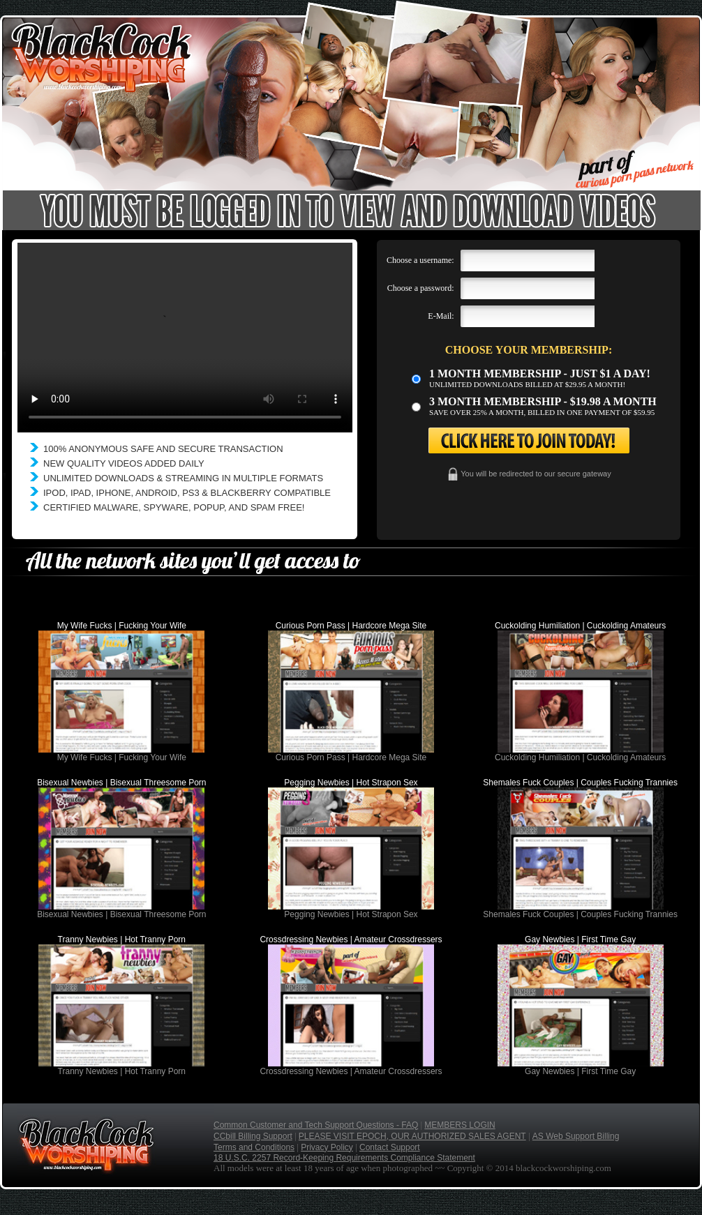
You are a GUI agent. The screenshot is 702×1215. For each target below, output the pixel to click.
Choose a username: (420, 260)
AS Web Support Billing (576, 1136)
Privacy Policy (327, 1147)
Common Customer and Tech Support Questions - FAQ (316, 1125)
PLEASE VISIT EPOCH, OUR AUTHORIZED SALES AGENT (412, 1136)
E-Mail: (441, 316)
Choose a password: (420, 288)
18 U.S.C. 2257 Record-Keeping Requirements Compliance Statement (344, 1158)
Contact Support (389, 1147)
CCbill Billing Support (253, 1136)
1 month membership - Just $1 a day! (539, 373)
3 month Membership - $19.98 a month (543, 401)
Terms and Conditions (254, 1147)
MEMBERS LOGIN (459, 1125)
